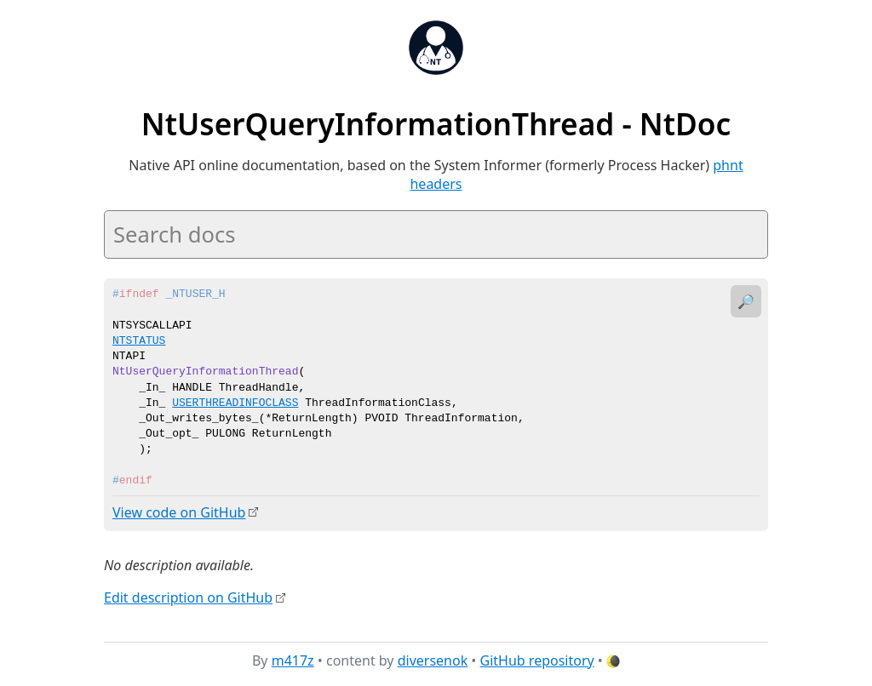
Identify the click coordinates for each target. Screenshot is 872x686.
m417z (293, 659)
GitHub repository (537, 659)
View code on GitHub (178, 512)
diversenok (433, 659)
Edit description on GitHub (188, 597)
